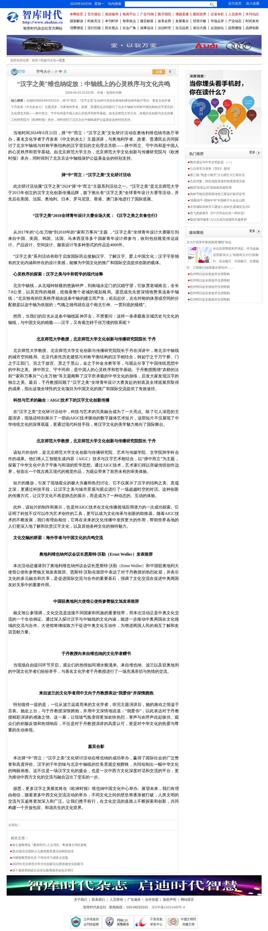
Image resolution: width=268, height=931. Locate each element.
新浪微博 (111, 14)
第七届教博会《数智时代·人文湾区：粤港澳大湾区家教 (49, 845)
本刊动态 (252, 14)
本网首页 (76, 14)
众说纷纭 (217, 28)
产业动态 (234, 21)
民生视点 (111, 28)
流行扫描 (94, 28)
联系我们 (98, 899)
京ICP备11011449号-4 (168, 907)
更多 (252, 152)
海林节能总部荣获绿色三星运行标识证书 (217, 194)
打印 (21, 72)
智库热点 (129, 21)
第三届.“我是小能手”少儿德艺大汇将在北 (217, 175)
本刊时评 (111, 21)
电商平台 (129, 14)
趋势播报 (234, 28)
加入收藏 (252, 3)
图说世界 (199, 14)
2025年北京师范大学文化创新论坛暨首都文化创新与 (47, 864)
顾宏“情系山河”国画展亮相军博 (211, 187)
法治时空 (164, 28)
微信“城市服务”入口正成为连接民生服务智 (218, 219)
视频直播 (182, 14)
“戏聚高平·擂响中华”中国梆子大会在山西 (217, 200)
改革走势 (164, 21)
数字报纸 (164, 14)
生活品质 (182, 28)
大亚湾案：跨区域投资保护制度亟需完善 (217, 181)
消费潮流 (76, 28)
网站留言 (187, 899)
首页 (35, 60)
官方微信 (94, 14)
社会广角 (129, 28)
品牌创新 (252, 28)
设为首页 (234, 3)
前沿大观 (199, 28)
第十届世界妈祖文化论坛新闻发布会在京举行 (42, 870)
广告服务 (134, 899)
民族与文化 (48, 60)
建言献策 (147, 21)
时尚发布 (252, 21)
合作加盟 (151, 899)
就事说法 (147, 28)
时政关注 (94, 21)
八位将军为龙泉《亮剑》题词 (210, 168)
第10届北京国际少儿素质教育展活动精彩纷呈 (43, 851)
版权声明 (169, 899)
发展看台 (182, 21)
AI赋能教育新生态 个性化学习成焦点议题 (40, 857)
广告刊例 (147, 14)
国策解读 (76, 21)
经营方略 (199, 21)
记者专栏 (217, 14)
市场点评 (217, 21)
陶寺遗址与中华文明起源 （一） (212, 162)
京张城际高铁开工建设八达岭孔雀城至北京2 (220, 207)
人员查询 (234, 14)
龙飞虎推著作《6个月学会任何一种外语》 (218, 213)
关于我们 (80, 899)
